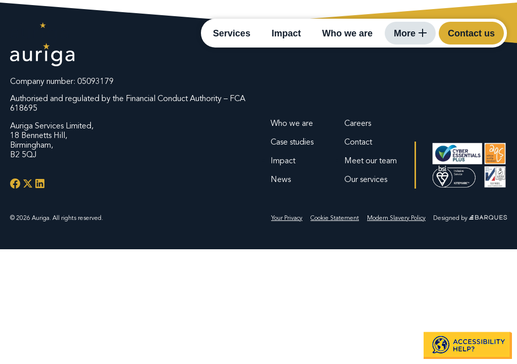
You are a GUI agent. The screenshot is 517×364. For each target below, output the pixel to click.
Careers (357, 123)
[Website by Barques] (488, 217)
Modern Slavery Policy (396, 217)
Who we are (347, 33)
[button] (468, 345)
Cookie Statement (335, 217)
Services (231, 33)
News (281, 179)
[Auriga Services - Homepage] (39, 32)
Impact (286, 33)
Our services (365, 179)
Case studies (292, 142)
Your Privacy (286, 217)
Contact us (471, 33)
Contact (358, 142)
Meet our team (370, 161)
